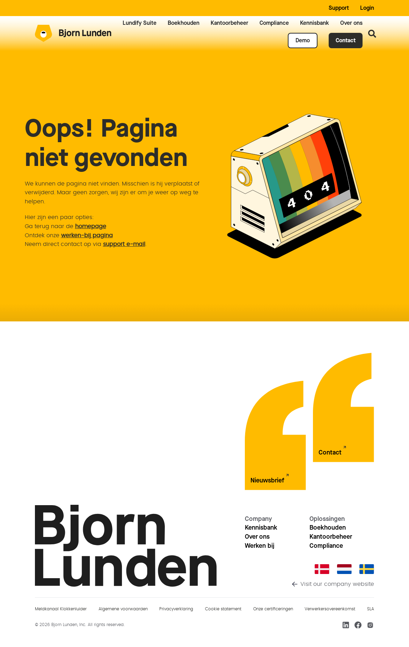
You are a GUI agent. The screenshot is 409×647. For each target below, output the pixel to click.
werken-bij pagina (87, 235)
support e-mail (124, 244)
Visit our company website (337, 584)
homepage (90, 226)
